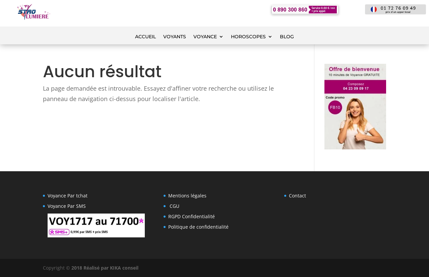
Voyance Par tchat (67, 195)
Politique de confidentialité (198, 227)
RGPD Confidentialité (191, 216)
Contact (297, 195)
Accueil (145, 37)
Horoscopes (248, 37)
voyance (205, 37)
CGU (174, 206)
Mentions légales (187, 195)
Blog (287, 37)
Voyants (174, 37)
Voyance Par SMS (67, 206)
